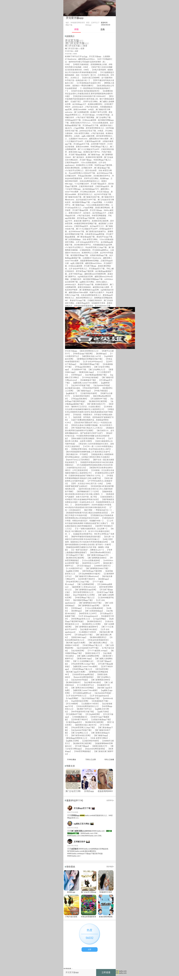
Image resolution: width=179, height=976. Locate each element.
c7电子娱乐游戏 (71, 917)
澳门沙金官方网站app (88, 892)
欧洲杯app (71, 892)
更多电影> (110, 867)
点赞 (89, 949)
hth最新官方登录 (105, 892)
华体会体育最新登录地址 (88, 917)
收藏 (110, 3)
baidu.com (120, 971)
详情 (76, 29)
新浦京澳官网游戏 (105, 917)
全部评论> (110, 800)
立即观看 (106, 972)
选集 (102, 29)
